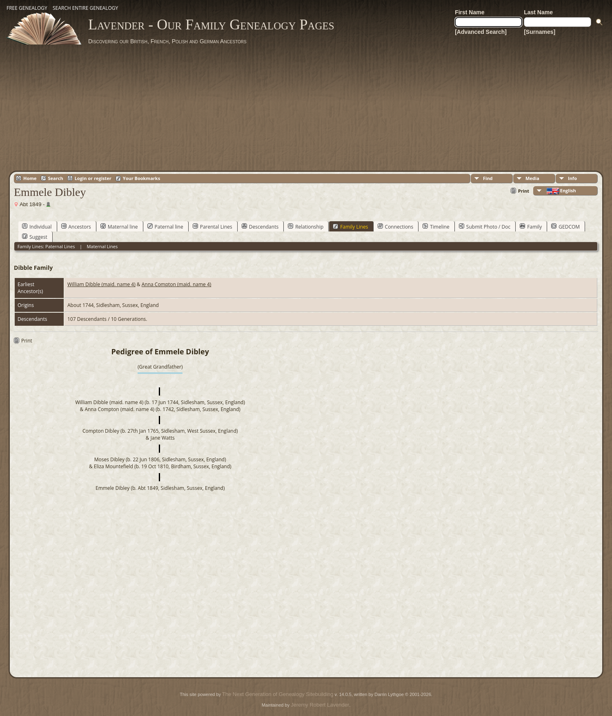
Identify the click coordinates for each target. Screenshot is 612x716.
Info (572, 178)
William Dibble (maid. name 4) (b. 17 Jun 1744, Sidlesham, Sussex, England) (160, 402)
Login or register (93, 178)
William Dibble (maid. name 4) (101, 284)
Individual (37, 226)
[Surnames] (539, 32)
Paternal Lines (60, 246)
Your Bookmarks (141, 178)
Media (532, 178)
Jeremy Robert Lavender (320, 705)
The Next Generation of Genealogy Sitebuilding (277, 694)
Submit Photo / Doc (484, 226)
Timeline (436, 226)
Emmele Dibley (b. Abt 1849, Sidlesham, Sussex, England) (160, 488)
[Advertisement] (306, 106)
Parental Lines (212, 226)
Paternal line (165, 226)
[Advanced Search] (481, 32)
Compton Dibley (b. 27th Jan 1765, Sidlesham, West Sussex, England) (160, 430)
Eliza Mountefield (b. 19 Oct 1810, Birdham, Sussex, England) (162, 466)
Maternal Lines (102, 246)
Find (488, 178)
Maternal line (119, 226)
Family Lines (350, 226)
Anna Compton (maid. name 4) (176, 284)
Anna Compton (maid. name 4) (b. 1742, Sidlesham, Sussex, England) (162, 409)
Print (523, 191)
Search (55, 178)
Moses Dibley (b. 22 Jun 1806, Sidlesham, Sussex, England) (160, 459)
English (560, 190)
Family (531, 226)
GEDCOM (565, 226)
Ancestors (76, 226)
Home (30, 178)
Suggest (34, 236)
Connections (396, 226)
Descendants (260, 226)
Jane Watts (163, 437)
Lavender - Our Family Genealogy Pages (211, 24)
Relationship (305, 226)
